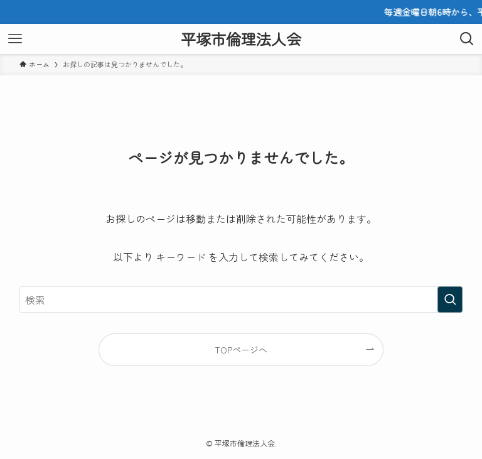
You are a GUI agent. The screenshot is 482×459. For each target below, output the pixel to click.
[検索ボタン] (467, 39)
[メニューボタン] (15, 39)
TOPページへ (241, 349)
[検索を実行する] (450, 299)
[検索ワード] (241, 299)
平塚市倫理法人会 (241, 38)
